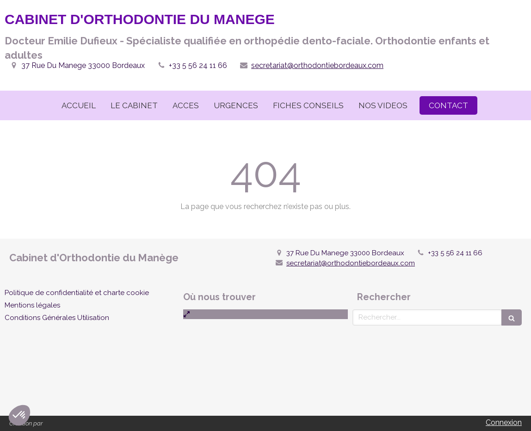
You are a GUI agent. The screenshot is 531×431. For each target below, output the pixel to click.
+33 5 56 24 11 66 (198, 65)
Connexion (504, 422)
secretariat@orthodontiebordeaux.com (317, 65)
